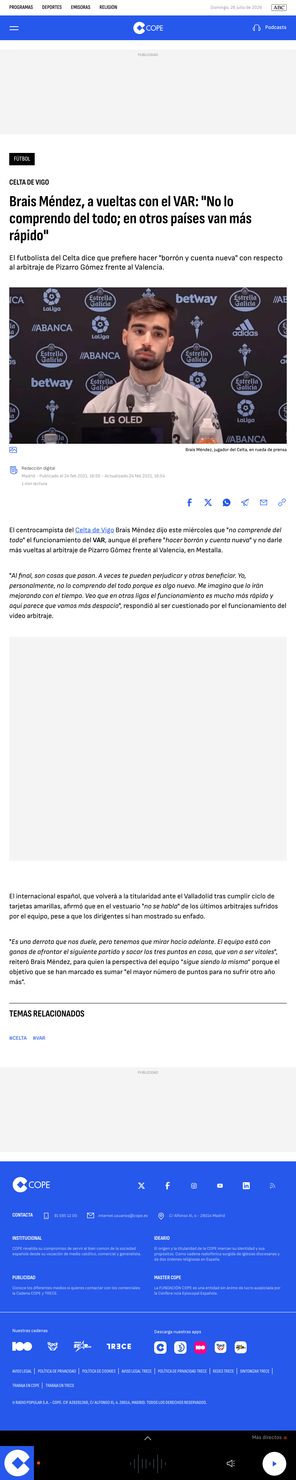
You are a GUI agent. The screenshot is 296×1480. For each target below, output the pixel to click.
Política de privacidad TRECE (182, 1371)
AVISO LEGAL (22, 1371)
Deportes (52, 8)
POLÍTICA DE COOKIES (98, 1371)
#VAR (39, 1038)
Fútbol (22, 159)
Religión (108, 8)
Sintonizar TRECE (254, 1371)
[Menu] (13, 28)
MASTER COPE (167, 1278)
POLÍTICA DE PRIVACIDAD (57, 1371)
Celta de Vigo (94, 530)
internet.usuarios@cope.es (123, 1216)
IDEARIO (162, 1239)
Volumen (231, 1464)
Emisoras (80, 8)
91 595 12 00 (65, 1216)
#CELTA (18, 1038)
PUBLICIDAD (23, 1278)
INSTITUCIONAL (27, 1239)
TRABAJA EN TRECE (59, 1385)
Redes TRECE (223, 1371)
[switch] (148, 1438)
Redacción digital (38, 468)
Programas (21, 8)
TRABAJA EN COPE (25, 1385)
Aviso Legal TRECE (137, 1371)
